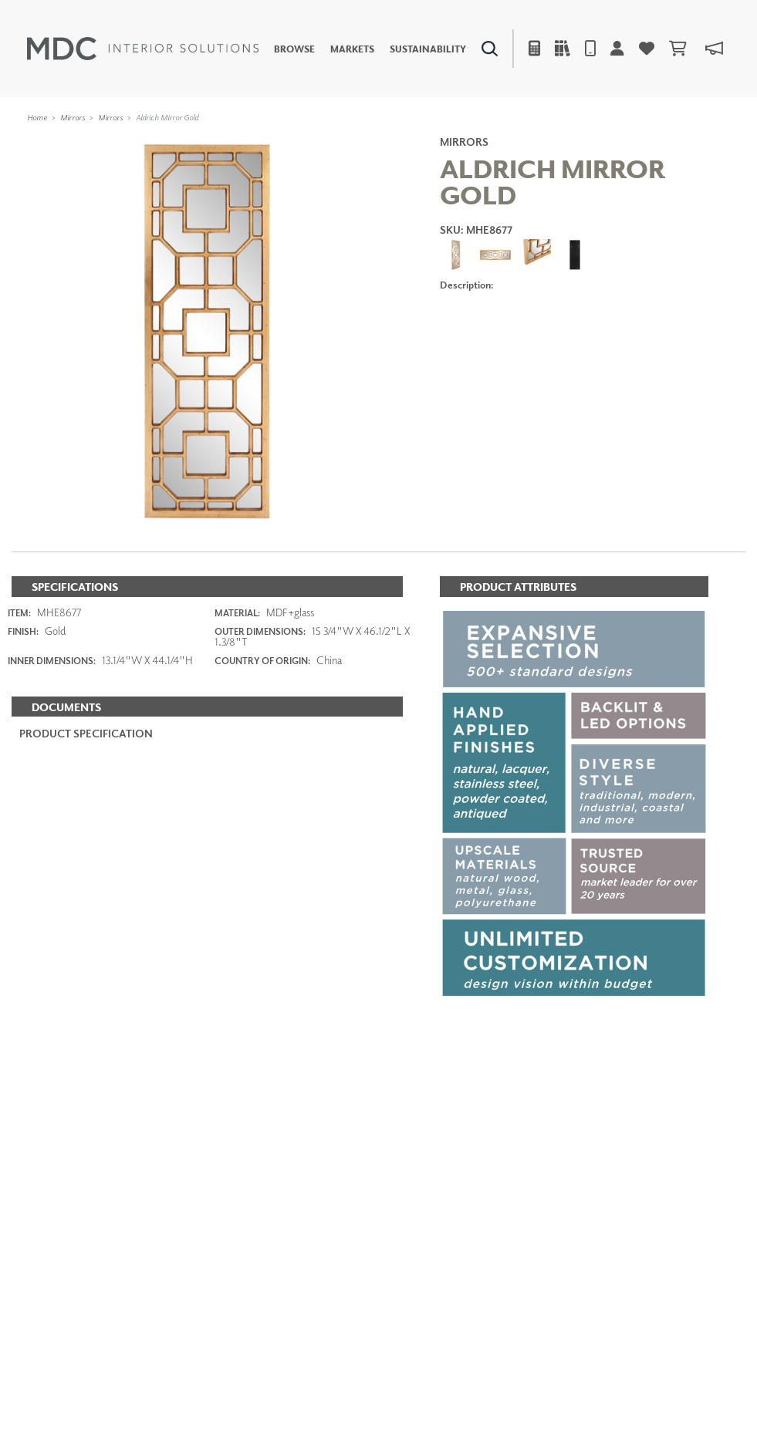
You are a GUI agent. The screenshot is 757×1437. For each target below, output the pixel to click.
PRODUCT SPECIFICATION (86, 733)
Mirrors (72, 117)
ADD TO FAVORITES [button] (514, 328)
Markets (352, 48)
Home (37, 117)
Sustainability (428, 48)
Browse (294, 48)
